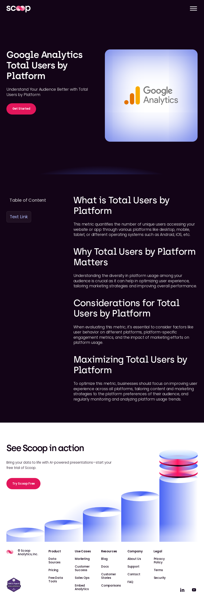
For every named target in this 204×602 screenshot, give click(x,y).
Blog (104, 559)
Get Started (21, 109)
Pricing (53, 570)
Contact (133, 574)
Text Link (19, 217)
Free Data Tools (55, 579)
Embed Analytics (82, 587)
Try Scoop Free (23, 484)
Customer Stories (108, 576)
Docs (105, 566)
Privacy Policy (159, 560)
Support (133, 566)
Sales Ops (82, 578)
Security (160, 578)
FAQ (130, 582)
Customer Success (82, 568)
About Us (134, 559)
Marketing (82, 559)
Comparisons (111, 585)
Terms (158, 570)
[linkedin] (182, 589)
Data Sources (54, 560)
